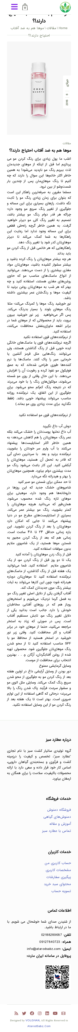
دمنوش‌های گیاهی (57, 817)
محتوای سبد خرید (57, 884)
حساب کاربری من (58, 863)
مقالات (51, 28)
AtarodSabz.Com (39, 1026)
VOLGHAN (33, 1020)
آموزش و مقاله (60, 824)
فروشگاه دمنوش (59, 810)
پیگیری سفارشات (58, 877)
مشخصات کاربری (58, 870)
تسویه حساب (61, 891)
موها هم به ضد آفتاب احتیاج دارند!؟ (40, 150)
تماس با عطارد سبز (56, 831)
